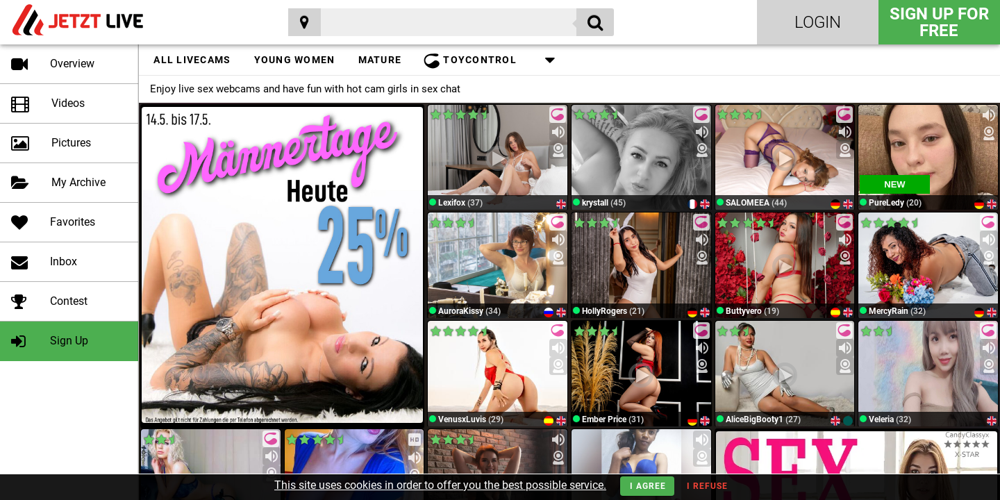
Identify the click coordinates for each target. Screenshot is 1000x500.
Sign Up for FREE (939, 22)
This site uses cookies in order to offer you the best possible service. (440, 485)
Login (817, 22)
